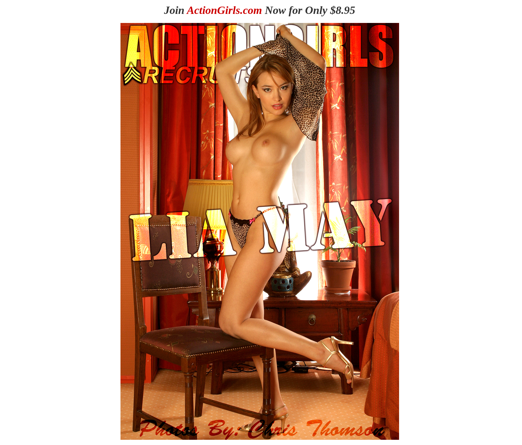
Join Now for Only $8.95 (259, 10)
